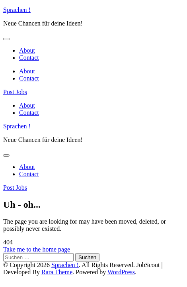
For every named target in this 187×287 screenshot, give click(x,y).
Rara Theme (56, 272)
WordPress (121, 272)
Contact (29, 57)
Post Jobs (15, 91)
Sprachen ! (17, 9)
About (27, 50)
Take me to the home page (36, 249)
